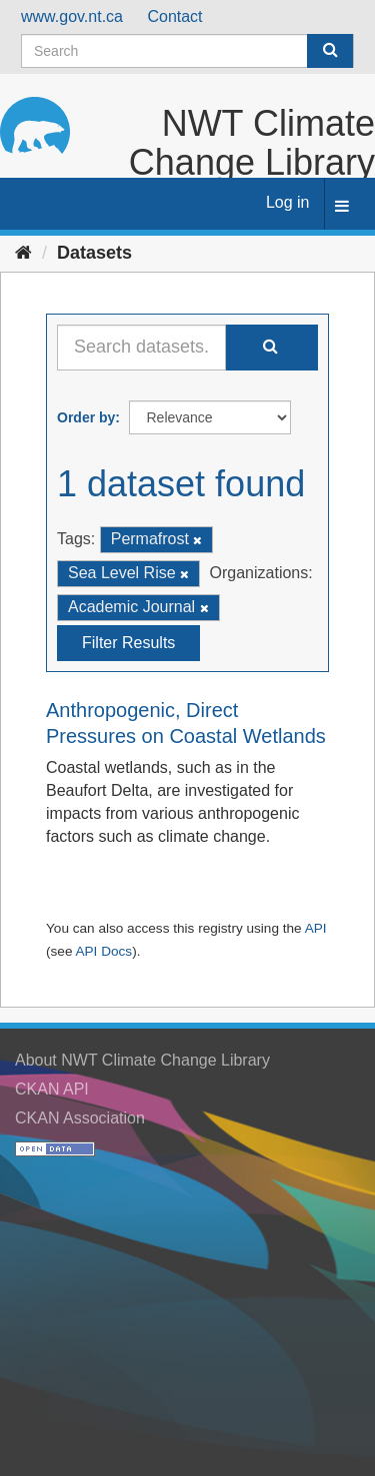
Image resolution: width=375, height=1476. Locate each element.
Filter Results (128, 642)
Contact (174, 16)
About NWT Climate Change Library (142, 1060)
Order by (86, 417)
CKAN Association (80, 1117)
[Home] (23, 253)
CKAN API (52, 1089)
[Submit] (330, 51)
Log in (288, 202)
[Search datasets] (187, 51)
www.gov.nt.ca (72, 16)
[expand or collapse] (342, 207)
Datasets (94, 253)
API (316, 928)
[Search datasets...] (141, 347)
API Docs (103, 951)
